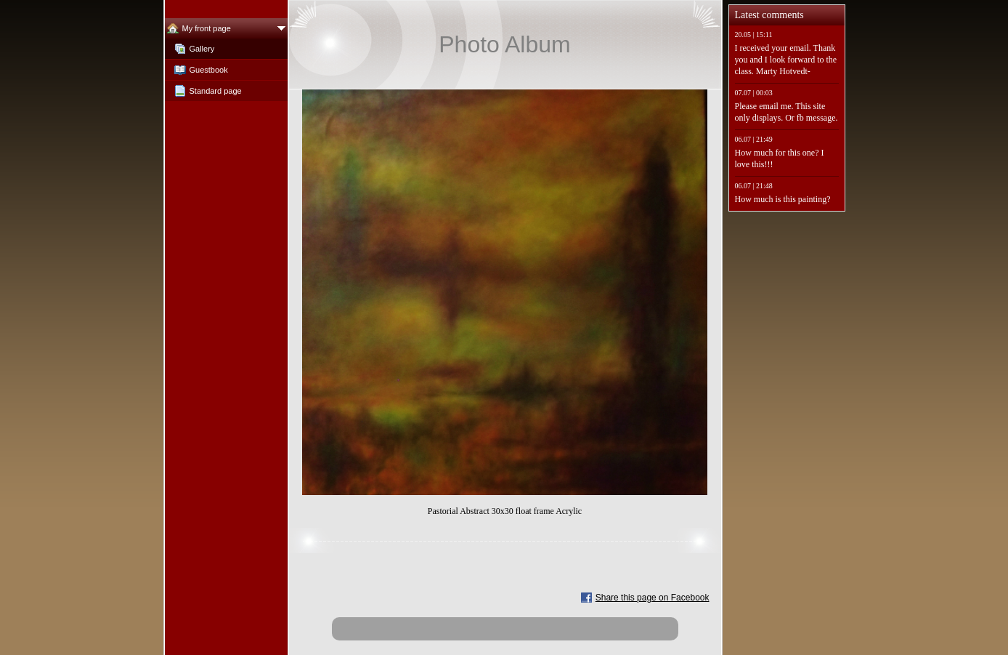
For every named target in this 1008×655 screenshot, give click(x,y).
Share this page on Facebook (653, 597)
